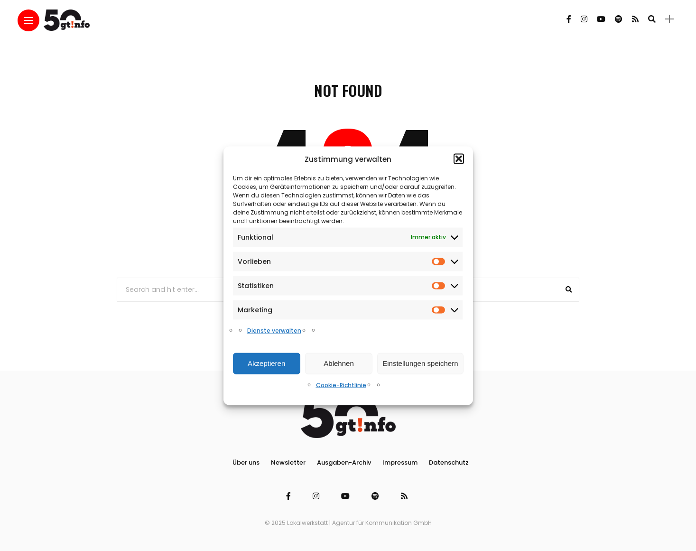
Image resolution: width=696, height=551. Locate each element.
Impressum (400, 462)
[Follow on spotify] (618, 19)
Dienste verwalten (274, 330)
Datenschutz (449, 462)
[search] (652, 19)
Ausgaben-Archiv (344, 462)
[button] (459, 159)
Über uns (246, 462)
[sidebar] (669, 19)
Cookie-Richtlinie (341, 385)
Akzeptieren (266, 363)
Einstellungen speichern (420, 363)
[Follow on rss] (635, 19)
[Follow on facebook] (568, 19)
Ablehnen (338, 363)
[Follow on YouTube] (601, 19)
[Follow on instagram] (584, 19)
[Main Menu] (28, 21)
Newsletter (288, 462)
